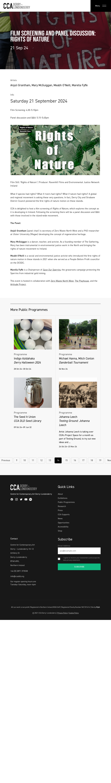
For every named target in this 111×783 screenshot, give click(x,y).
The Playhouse (82, 280)
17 (83, 460)
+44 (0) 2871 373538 (19, 571)
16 (75, 460)
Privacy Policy (62, 613)
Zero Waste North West (62, 280)
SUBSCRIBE (79, 566)
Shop (60, 530)
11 (33, 460)
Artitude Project (18, 284)
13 (50, 460)
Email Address (64, 545)
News (60, 518)
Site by (95, 607)
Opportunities (63, 522)
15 (66, 460)
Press (60, 510)
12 (41, 460)
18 (92, 460)
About (60, 494)
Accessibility (63, 526)
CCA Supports (64, 514)
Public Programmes (66, 502)
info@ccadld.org (17, 576)
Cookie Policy (74, 613)
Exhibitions (62, 498)
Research (62, 506)
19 (100, 460)
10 (24, 460)
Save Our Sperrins (52, 269)
